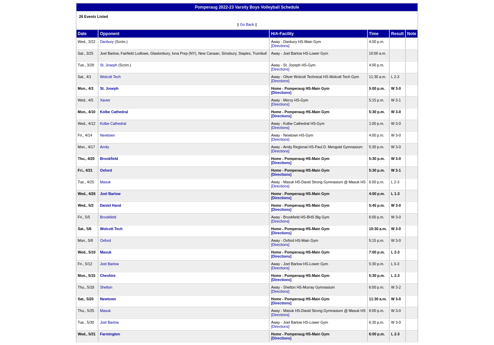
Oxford (106, 170)
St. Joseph (108, 65)
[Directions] (280, 46)
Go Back (247, 24)
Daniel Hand (110, 205)
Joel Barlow (110, 194)
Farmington (110, 334)
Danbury (107, 42)
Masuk (105, 182)
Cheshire (108, 275)
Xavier (105, 100)
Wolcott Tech (110, 77)
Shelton (106, 287)
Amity (104, 147)
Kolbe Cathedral (114, 112)
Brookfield (109, 159)
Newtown (107, 135)
